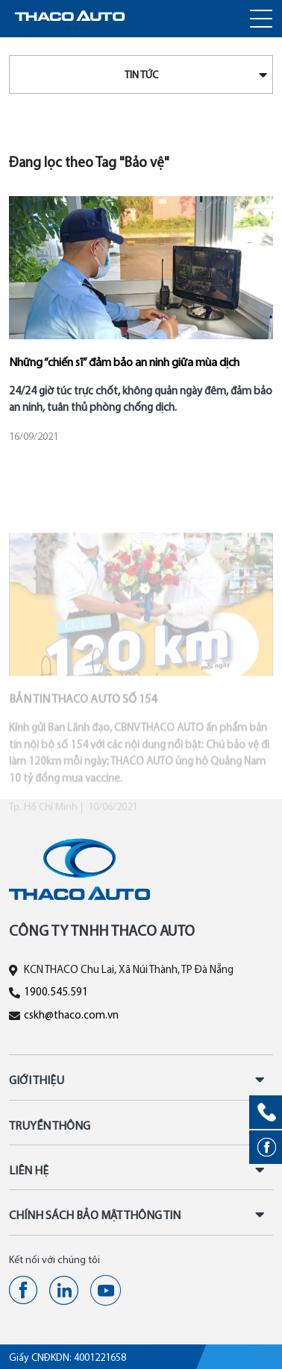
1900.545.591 (56, 992)
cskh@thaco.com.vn (71, 1016)
